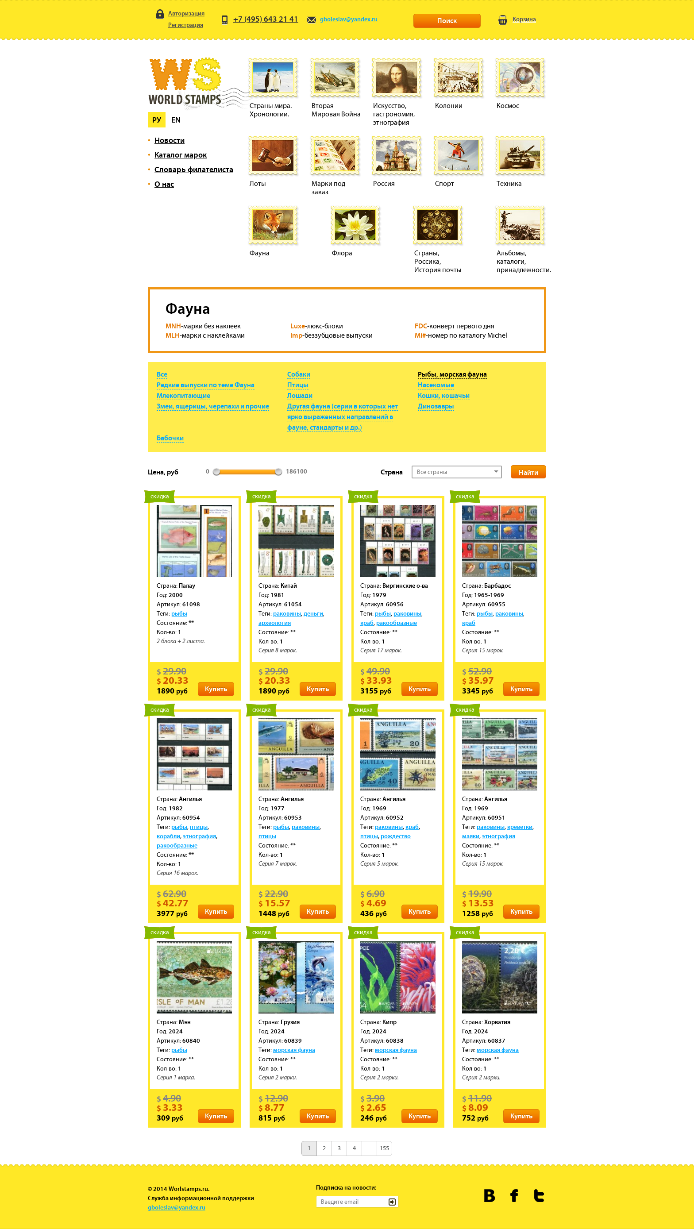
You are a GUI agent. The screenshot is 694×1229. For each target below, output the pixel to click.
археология (274, 623)
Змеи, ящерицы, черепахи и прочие (213, 405)
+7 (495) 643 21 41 (259, 19)
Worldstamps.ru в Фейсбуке (514, 1195)
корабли (168, 836)
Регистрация (178, 25)
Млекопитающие (183, 395)
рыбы (179, 613)
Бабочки (170, 437)
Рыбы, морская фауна (452, 374)
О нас (164, 184)
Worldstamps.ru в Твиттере (539, 1195)
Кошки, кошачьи (444, 395)
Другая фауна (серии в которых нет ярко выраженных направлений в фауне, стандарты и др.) (342, 416)
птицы (199, 827)
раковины (287, 613)
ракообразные (396, 623)
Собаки (298, 374)
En (176, 120)
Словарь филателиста (193, 169)
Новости (169, 140)
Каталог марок (180, 155)
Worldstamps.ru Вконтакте (490, 1195)
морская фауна (294, 1050)
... (369, 1148)
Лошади (299, 395)
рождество (396, 836)
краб (367, 623)
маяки (470, 836)
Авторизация (179, 14)
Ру (156, 120)
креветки (519, 827)
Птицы (297, 384)
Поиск (447, 20)
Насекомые (436, 384)
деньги (313, 613)
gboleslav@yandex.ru (342, 19)
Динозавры (436, 405)
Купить (216, 688)
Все (162, 374)
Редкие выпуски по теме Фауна (205, 384)
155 (384, 1148)
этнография (199, 836)
